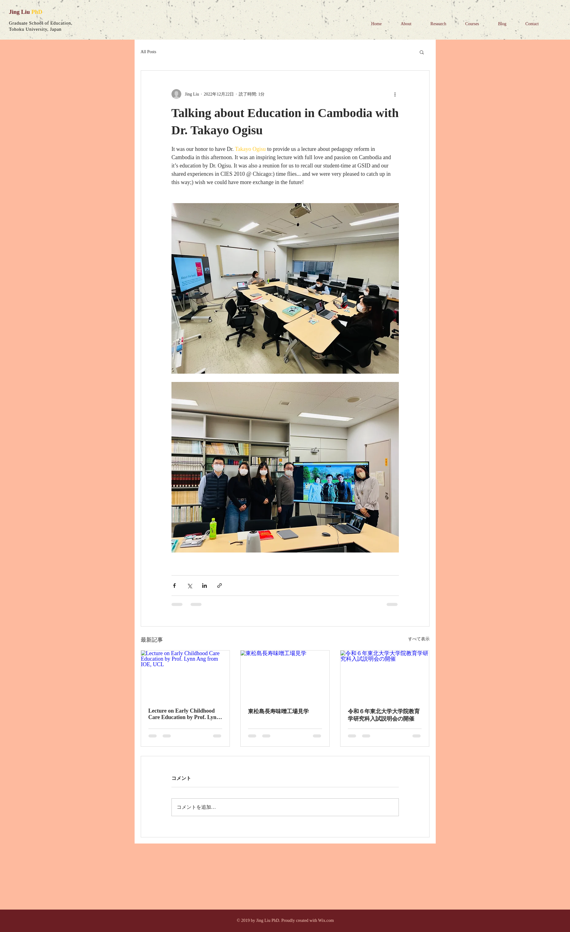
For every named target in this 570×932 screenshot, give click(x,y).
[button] (422, 51)
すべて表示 (419, 639)
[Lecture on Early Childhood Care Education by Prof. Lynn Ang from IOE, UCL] (185, 675)
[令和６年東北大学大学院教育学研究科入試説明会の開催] (384, 675)
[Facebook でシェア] (174, 585)
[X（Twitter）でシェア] (189, 585)
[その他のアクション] (395, 94)
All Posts (148, 51)
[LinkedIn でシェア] (204, 585)
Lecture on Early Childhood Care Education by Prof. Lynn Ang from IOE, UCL (184, 714)
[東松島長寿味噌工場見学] (285, 675)
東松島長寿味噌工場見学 (278, 711)
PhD (36, 12)
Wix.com (326, 920)
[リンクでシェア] (219, 585)
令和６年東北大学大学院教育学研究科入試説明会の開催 (384, 715)
